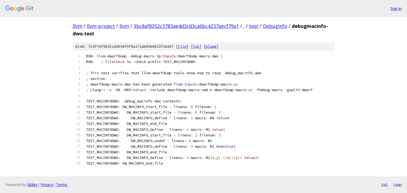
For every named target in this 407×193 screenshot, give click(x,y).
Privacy (47, 184)
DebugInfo (275, 26)
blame (211, 46)
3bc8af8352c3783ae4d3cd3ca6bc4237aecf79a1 (186, 26)
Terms (61, 184)
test (253, 26)
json (397, 184)
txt (384, 184)
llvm (77, 26)
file (182, 46)
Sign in (396, 8)
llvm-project (101, 26)
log (196, 46)
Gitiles (32, 184)
